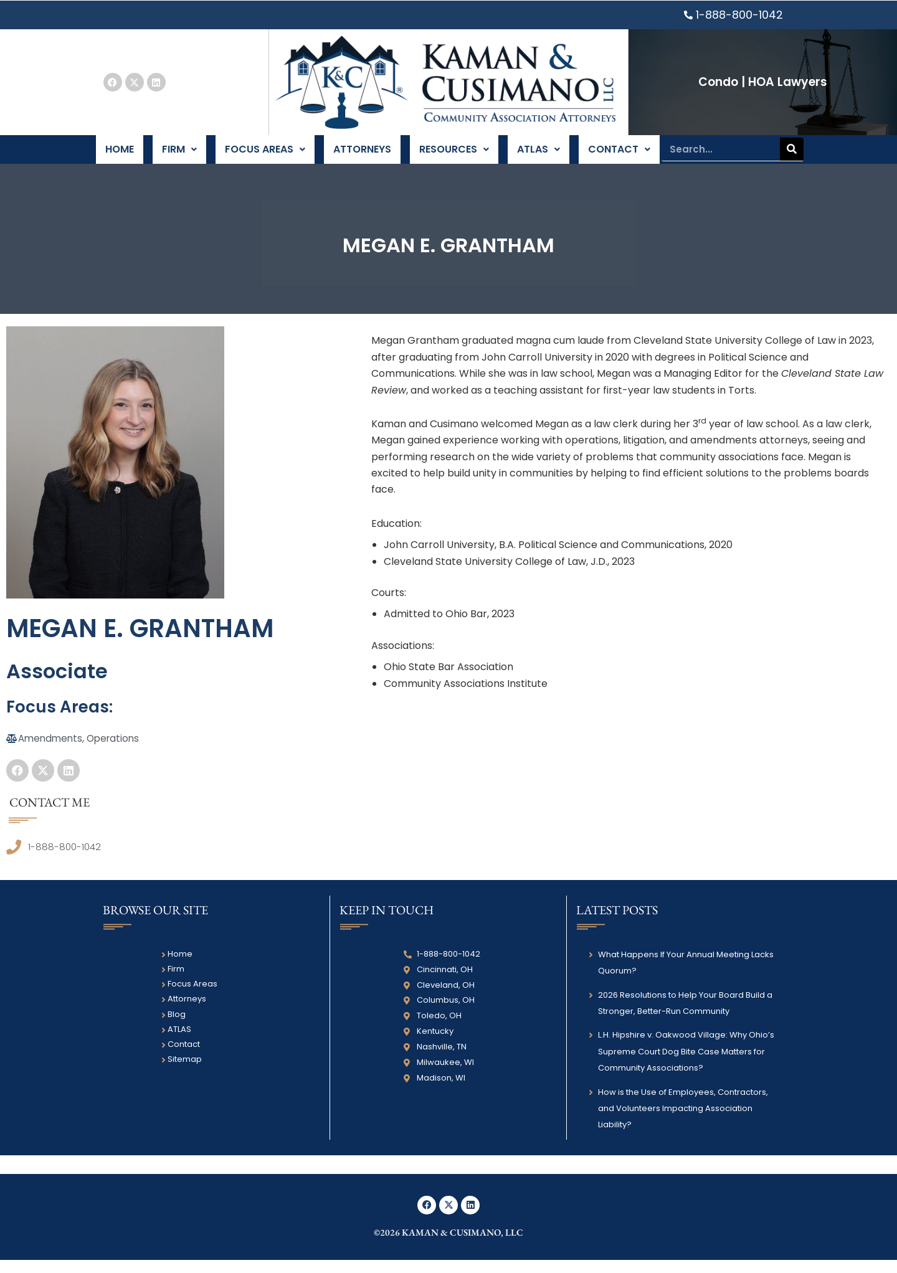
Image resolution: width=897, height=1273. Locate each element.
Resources (453, 155)
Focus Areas (265, 155)
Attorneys (362, 155)
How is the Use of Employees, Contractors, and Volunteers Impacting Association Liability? (683, 1121)
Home (120, 155)
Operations (117, 751)
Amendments (51, 751)
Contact (618, 155)
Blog (177, 1027)
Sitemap (185, 1073)
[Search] (792, 155)
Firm (180, 155)
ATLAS (537, 155)
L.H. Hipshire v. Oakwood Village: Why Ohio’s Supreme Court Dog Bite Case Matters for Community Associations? (686, 1065)
